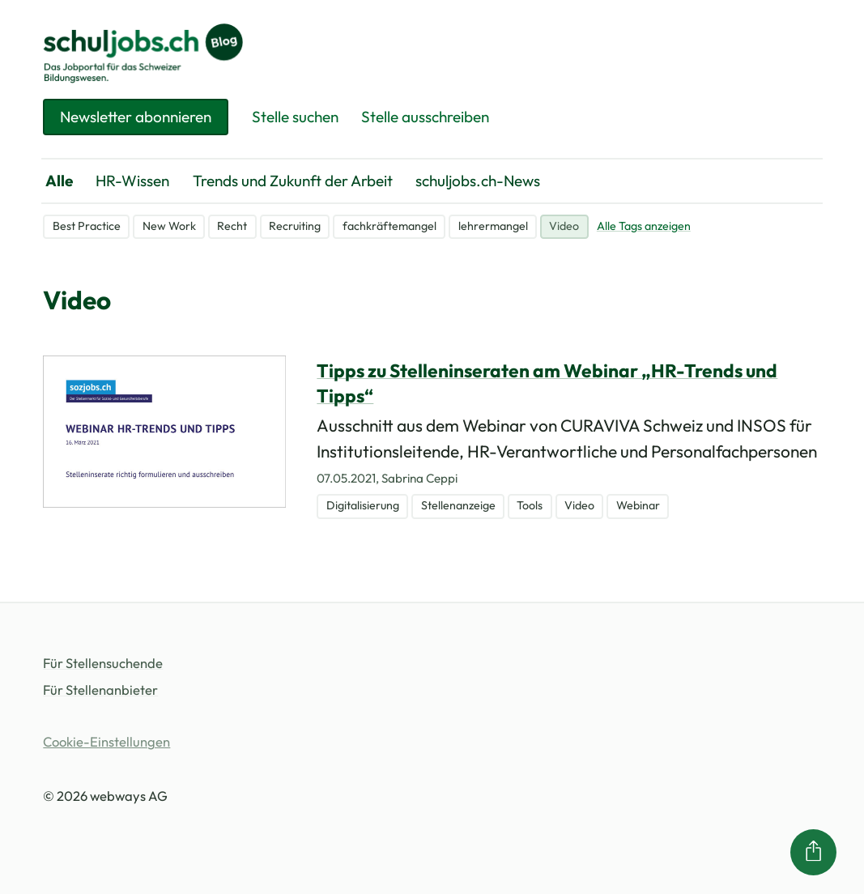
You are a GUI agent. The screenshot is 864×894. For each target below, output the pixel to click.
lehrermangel (493, 226)
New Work (169, 226)
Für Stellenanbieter (100, 689)
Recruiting (295, 226)
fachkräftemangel (389, 226)
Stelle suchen (295, 116)
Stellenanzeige (458, 505)
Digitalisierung (362, 505)
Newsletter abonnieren (135, 116)
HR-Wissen (132, 180)
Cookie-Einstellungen (106, 741)
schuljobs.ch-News (477, 180)
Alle (59, 180)
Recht (232, 226)
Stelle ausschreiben (425, 116)
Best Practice (87, 226)
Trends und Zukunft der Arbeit (293, 180)
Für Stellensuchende (103, 662)
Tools (530, 505)
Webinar (638, 505)
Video (564, 226)
